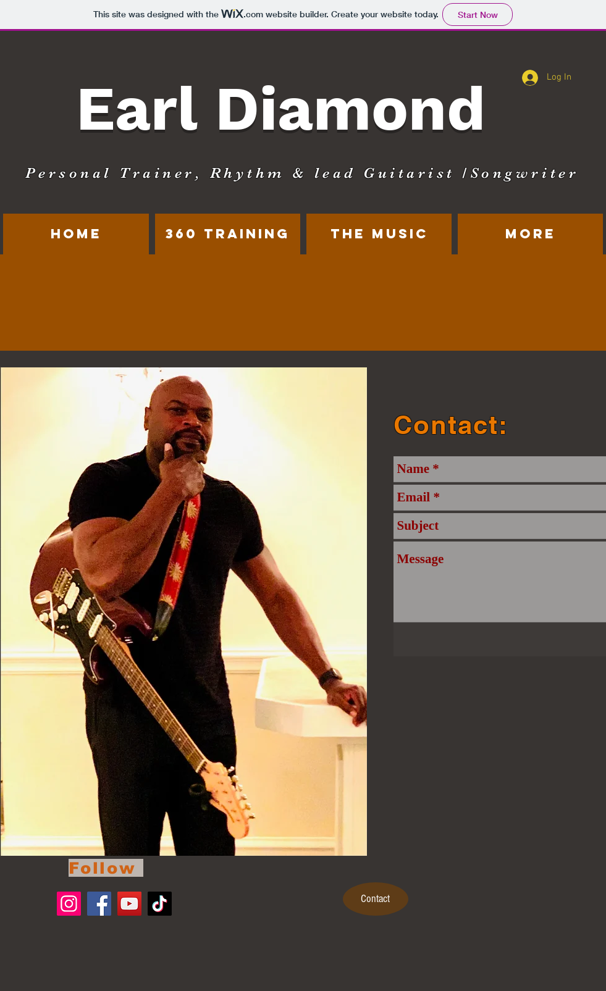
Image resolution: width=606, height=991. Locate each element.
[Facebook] (99, 904)
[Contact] (375, 899)
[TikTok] (160, 904)
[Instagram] (69, 904)
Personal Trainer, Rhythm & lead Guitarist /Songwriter (302, 173)
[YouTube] (129, 904)
